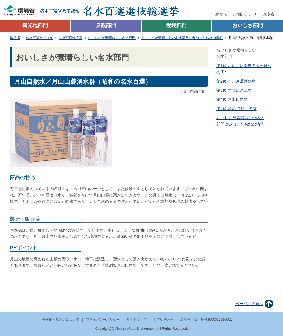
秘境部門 (176, 25)
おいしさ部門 (247, 25)
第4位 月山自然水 (232, 99)
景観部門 (106, 25)
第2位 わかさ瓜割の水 (236, 81)
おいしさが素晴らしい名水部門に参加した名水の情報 (182, 38)
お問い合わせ (245, 14)
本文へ (221, 14)
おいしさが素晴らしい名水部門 (112, 38)
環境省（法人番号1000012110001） (207, 320)
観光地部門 (35, 25)
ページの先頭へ (249, 303)
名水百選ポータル (39, 38)
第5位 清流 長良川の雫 (236, 108)
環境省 (268, 14)
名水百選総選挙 (70, 38)
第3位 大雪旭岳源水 (234, 90)
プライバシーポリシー (103, 320)
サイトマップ (137, 320)
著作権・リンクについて (60, 320)
